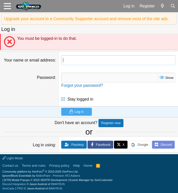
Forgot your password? (82, 85)
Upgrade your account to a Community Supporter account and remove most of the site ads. (86, 19)
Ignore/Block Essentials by (41, 175)
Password (46, 77)
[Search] (173, 6)
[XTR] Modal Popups (35, 180)
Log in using (44, 145)
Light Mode (12, 158)
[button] (7, 6)
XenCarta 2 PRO (12, 188)
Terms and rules (33, 165)
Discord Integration (14, 184)
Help (76, 165)
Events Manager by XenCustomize (90, 180)
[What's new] (162, 6)
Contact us (10, 165)
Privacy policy (59, 165)
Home (88, 165)
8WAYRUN (58, 184)
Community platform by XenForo (40, 171)
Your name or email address (29, 60)
